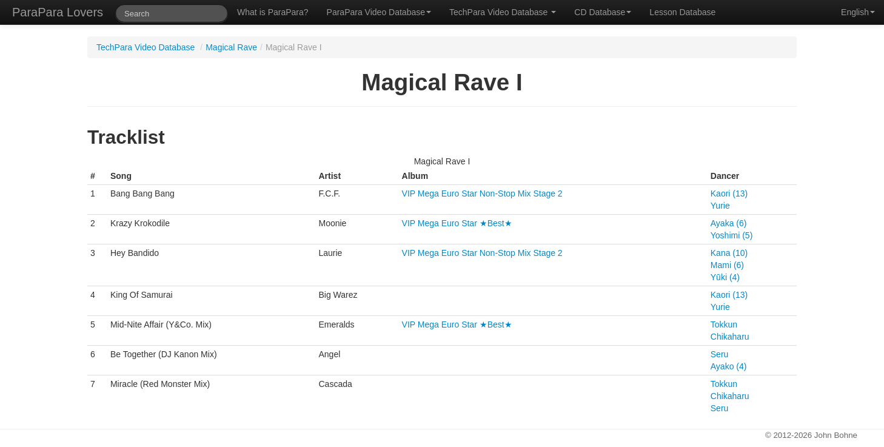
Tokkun (724, 324)
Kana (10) (729, 253)
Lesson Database (682, 12)
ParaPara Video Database (379, 12)
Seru (720, 354)
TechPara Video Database (502, 12)
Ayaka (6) (729, 223)
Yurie (720, 205)
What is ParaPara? (273, 12)
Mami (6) (727, 265)
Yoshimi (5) (732, 235)
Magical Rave (231, 47)
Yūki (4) (725, 277)
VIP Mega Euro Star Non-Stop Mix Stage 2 (482, 193)
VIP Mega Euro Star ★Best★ (457, 223)
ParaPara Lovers (57, 12)
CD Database (602, 12)
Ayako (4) (729, 366)
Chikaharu (730, 336)
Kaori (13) (729, 193)
